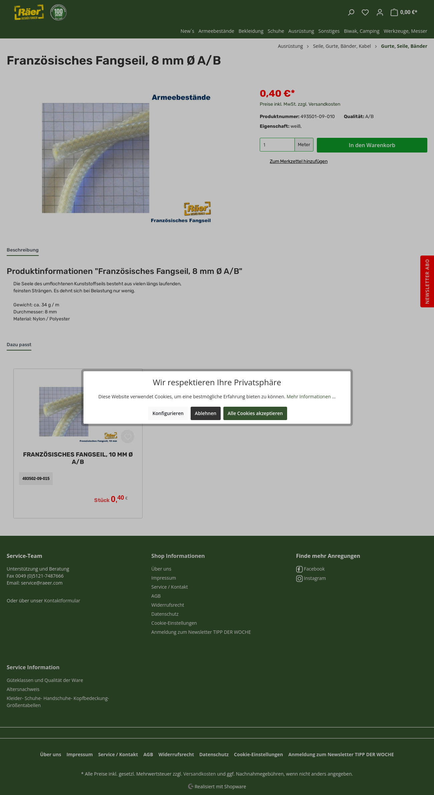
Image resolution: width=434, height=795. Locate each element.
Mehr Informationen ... (311, 396)
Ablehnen (206, 413)
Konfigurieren (168, 413)
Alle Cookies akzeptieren (255, 413)
